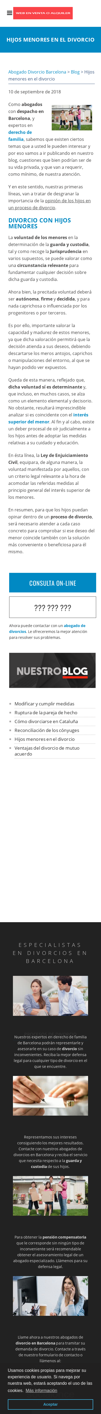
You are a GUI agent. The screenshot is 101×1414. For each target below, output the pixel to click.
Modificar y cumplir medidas (44, 704)
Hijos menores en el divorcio (45, 739)
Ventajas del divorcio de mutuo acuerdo (47, 751)
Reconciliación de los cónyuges (47, 730)
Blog (75, 72)
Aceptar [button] (50, 1404)
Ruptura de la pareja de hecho (46, 712)
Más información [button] (41, 1390)
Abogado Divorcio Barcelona (37, 72)
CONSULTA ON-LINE (52, 583)
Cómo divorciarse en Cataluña (46, 721)
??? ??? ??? (52, 607)
